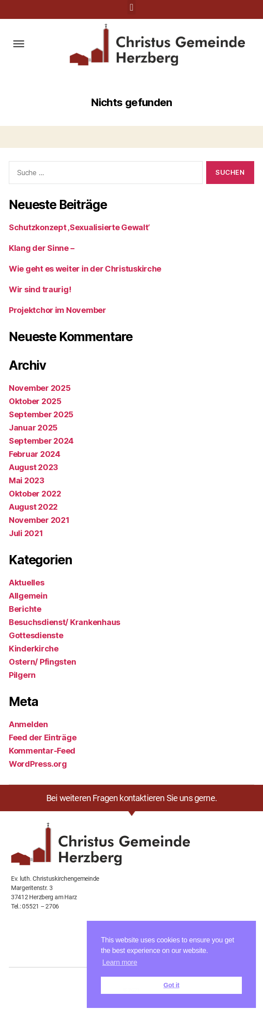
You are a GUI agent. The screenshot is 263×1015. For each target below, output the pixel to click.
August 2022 (33, 506)
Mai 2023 (26, 480)
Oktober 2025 (35, 401)
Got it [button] (171, 985)
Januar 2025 (33, 427)
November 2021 (39, 520)
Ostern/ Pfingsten (42, 661)
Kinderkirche (34, 648)
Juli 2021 (26, 533)
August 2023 (33, 467)
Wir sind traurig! (40, 289)
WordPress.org (38, 764)
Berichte (25, 609)
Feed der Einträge (42, 737)
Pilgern (22, 675)
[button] (131, 7)
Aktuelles (26, 582)
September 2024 (41, 440)
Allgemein (28, 595)
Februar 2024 (34, 454)
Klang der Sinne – (41, 248)
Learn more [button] (119, 962)
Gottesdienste (36, 635)
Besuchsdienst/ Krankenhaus (64, 622)
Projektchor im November (57, 310)
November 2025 (40, 388)
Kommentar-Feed (42, 750)
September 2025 (41, 414)
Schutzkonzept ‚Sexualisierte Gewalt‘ (79, 227)
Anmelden (28, 724)
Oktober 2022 (35, 493)
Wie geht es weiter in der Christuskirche (85, 268)
